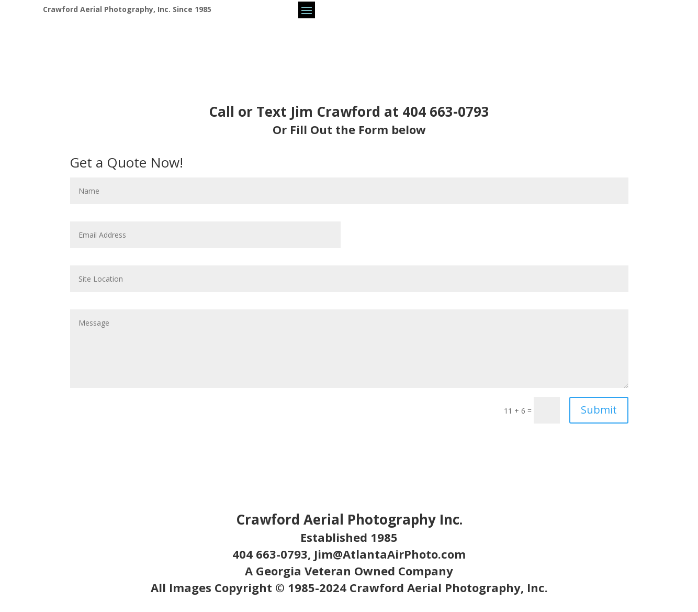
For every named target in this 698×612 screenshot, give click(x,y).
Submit (599, 410)
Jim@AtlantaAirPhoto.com (390, 554)
